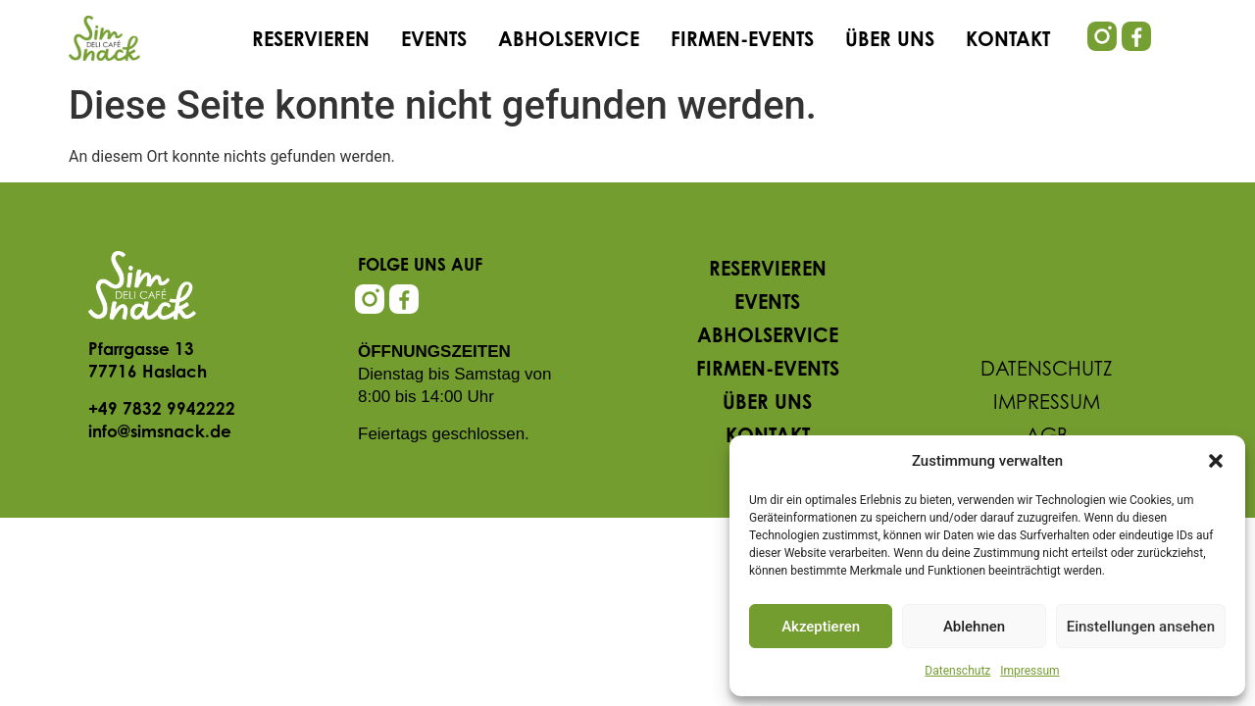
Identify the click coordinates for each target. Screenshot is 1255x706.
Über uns (889, 41)
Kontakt (1008, 41)
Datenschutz (957, 671)
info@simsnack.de (159, 433)
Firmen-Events (742, 41)
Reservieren (311, 41)
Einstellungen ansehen (1141, 626)
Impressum (1029, 671)
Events (434, 41)
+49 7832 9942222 (161, 410)
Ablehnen (974, 626)
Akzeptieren (820, 626)
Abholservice (568, 41)
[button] (1216, 461)
